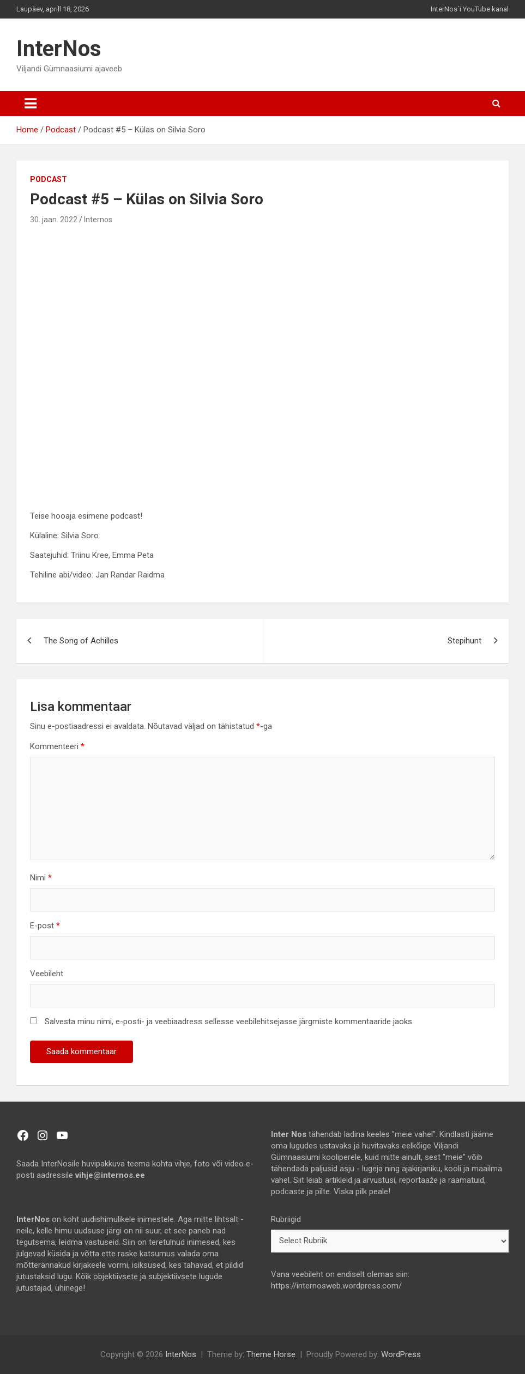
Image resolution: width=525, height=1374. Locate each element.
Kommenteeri (57, 746)
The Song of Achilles (81, 641)
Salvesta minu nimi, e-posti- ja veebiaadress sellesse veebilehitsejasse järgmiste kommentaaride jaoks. (229, 1021)
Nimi (41, 878)
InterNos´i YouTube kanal (470, 9)
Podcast (48, 179)
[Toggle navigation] (30, 103)
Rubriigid (286, 1219)
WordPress (401, 1354)
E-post (45, 926)
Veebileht (46, 973)
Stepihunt (464, 641)
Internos (98, 219)
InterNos (58, 49)
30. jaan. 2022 (53, 219)
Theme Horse (270, 1354)
